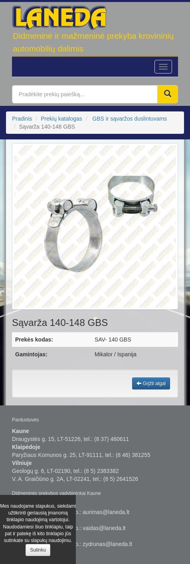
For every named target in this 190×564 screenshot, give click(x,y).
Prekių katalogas (61, 118)
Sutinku (38, 550)
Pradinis (22, 118)
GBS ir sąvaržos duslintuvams (129, 118)
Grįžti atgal (151, 383)
